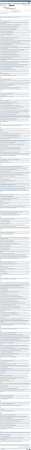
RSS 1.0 (26, 5)
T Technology (5, 7)
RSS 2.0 (29, 5)
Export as (1, 5)
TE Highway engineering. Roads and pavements (10, 8)
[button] (11, 5)
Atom (24, 5)
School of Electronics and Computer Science (17, 448)
